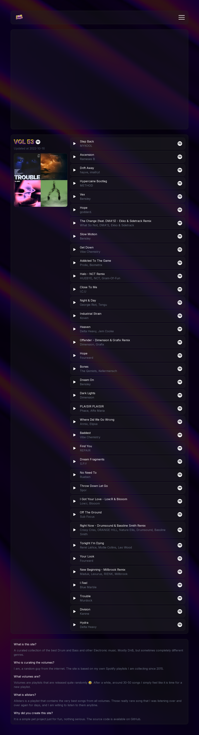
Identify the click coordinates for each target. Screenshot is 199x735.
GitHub (135, 719)
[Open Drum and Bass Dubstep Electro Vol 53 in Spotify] (38, 142)
